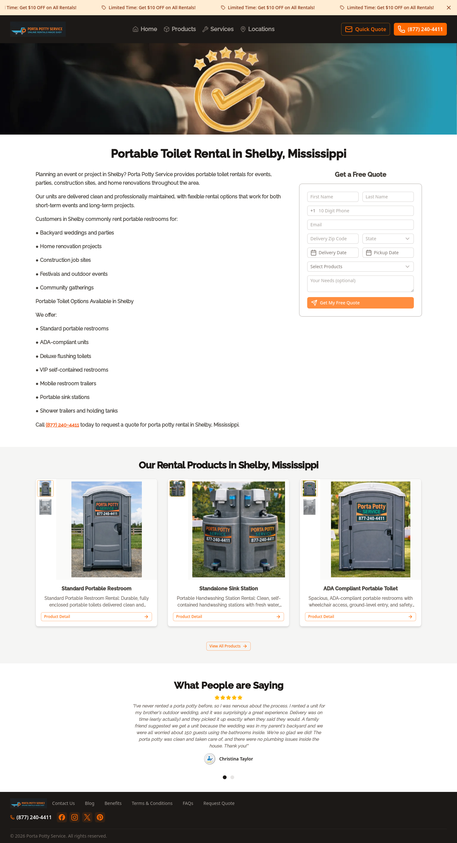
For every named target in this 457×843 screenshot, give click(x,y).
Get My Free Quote (335, 303)
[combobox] (388, 239)
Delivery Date (328, 252)
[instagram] (75, 817)
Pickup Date (382, 252)
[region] (228, 730)
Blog (90, 803)
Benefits (113, 803)
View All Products (228, 646)
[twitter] (87, 817)
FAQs (188, 803)
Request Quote (219, 803)
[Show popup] (409, 239)
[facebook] (62, 817)
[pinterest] (100, 817)
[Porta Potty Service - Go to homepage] (38, 29)
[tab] (225, 777)
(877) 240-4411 (420, 29)
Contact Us (63, 803)
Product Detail (96, 616)
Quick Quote (365, 29)
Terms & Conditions (152, 803)
